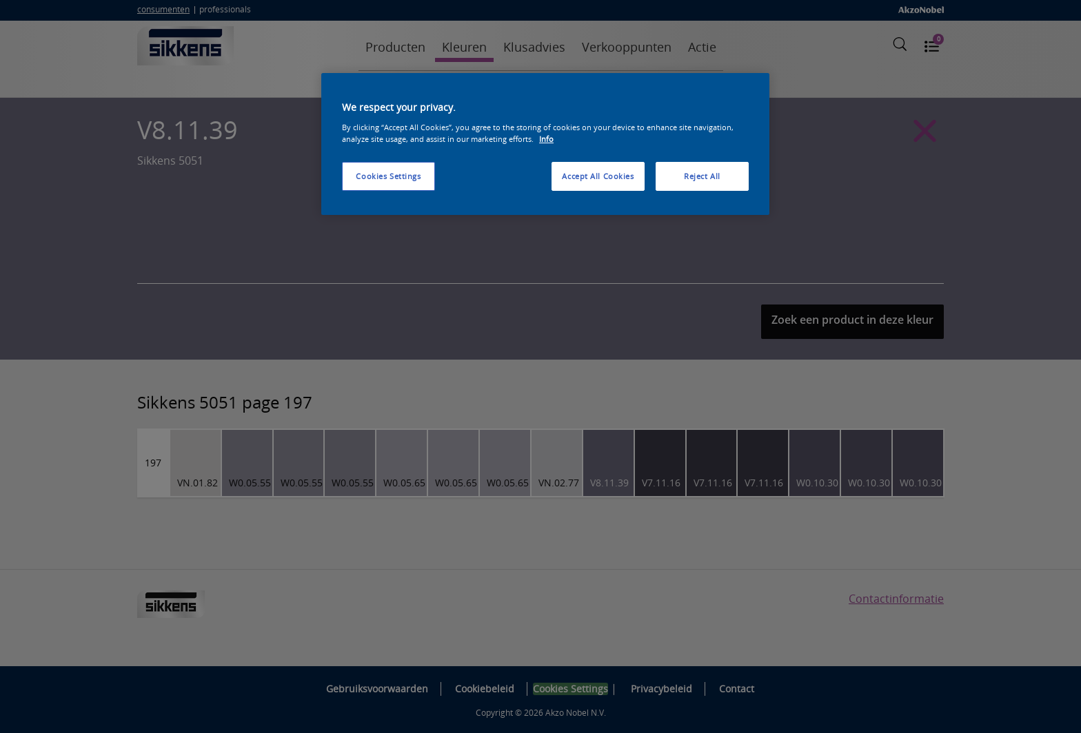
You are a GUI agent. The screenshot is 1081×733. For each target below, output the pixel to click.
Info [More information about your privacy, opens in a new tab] (546, 139)
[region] (545, 144)
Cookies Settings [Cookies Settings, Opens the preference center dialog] (388, 176)
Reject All (702, 176)
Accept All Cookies (598, 176)
